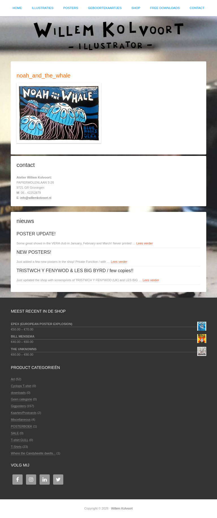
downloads (18, 392)
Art (13, 379)
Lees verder (144, 243)
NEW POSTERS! (33, 252)
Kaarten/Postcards (23, 412)
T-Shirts (16, 446)
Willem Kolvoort (108, 36)
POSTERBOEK (21, 426)
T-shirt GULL (19, 440)
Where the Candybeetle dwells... (33, 453)
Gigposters (18, 406)
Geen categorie (21, 399)
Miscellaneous (21, 419)
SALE (15, 433)
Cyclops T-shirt (21, 386)
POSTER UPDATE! (35, 233)
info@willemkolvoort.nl (35, 197)
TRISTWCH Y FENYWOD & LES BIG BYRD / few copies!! (74, 270)
